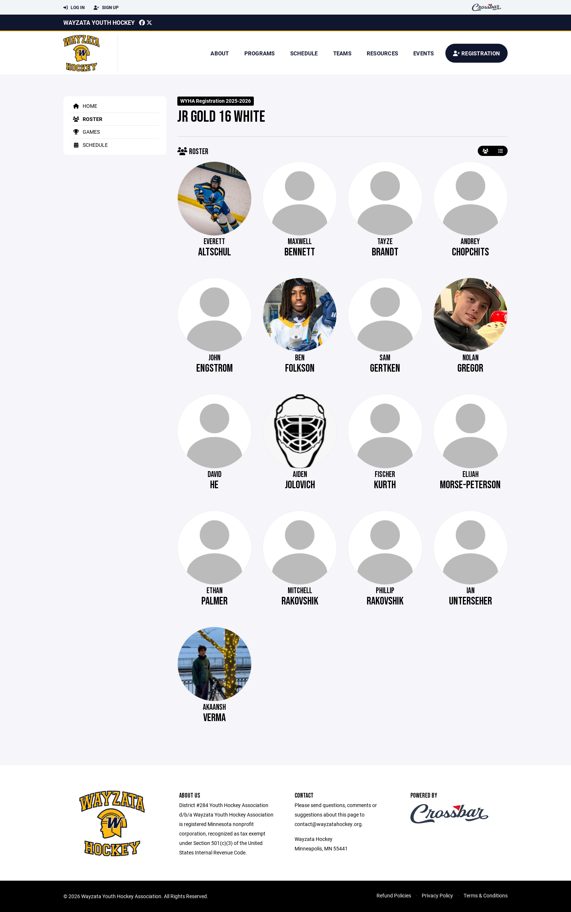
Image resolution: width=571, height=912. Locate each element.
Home (84, 105)
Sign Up (106, 7)
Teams (342, 53)
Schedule (304, 53)
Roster (86, 119)
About (219, 53)
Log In (73, 7)
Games (85, 131)
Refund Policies (394, 895)
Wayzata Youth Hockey (99, 22)
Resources (382, 53)
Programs (259, 53)
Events (423, 53)
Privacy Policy (437, 895)
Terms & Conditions (486, 895)
